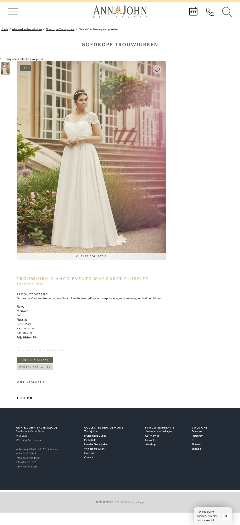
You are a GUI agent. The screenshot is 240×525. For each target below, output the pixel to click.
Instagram (197, 435)
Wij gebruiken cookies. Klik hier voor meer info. (207, 516)
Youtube (196, 448)
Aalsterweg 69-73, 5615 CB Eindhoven (37, 449)
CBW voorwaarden (26, 466)
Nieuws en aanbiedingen (158, 431)
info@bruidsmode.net (28, 457)
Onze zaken (90, 453)
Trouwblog (151, 440)
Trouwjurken (91, 431)
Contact (88, 457)
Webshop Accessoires (28, 440)
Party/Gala (90, 440)
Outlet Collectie (91, 256)
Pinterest (197, 444)
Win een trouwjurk (34, 367)
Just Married (152, 435)
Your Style (21, 435)
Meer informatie (30, 382)
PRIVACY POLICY (26, 462)
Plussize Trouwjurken (96, 444)
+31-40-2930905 (26, 453)
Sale (25, 68)
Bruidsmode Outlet (95, 435)
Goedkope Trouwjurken (120, 44)
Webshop (150, 444)
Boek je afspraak (35, 360)
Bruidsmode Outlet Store (30, 431)
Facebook (197, 431)
